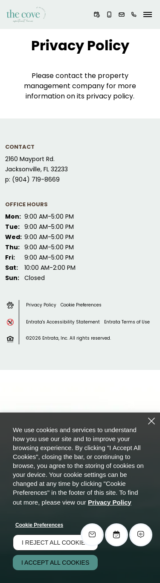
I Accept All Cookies (55, 562)
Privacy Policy (41, 305)
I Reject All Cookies (55, 542)
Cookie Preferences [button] (81, 305)
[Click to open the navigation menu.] (147, 14)
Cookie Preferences (39, 525)
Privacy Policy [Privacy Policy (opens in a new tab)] (109, 502)
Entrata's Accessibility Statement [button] (63, 322)
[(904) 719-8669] (134, 14)
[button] (96, 14)
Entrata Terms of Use (127, 322)
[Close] (151, 421)
